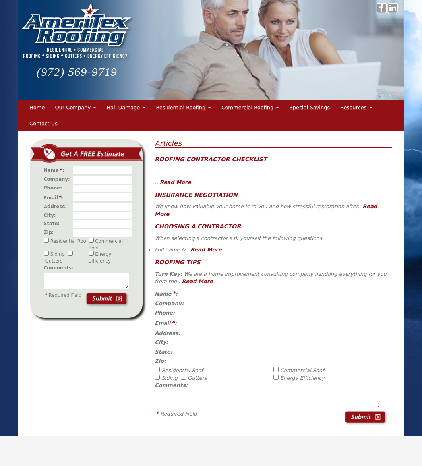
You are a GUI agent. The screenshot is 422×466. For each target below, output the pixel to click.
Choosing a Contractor (198, 226)
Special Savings (309, 107)
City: (51, 215)
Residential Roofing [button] (183, 107)
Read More (175, 182)
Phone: (54, 188)
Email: (55, 197)
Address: (57, 206)
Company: (58, 179)
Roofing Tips (177, 262)
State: (53, 223)
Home (37, 107)
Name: (56, 170)
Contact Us (43, 123)
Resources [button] (356, 107)
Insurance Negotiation (196, 195)
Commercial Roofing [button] (250, 107)
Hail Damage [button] (125, 107)
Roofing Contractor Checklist (211, 159)
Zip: (50, 232)
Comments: (58, 268)
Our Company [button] (75, 107)
